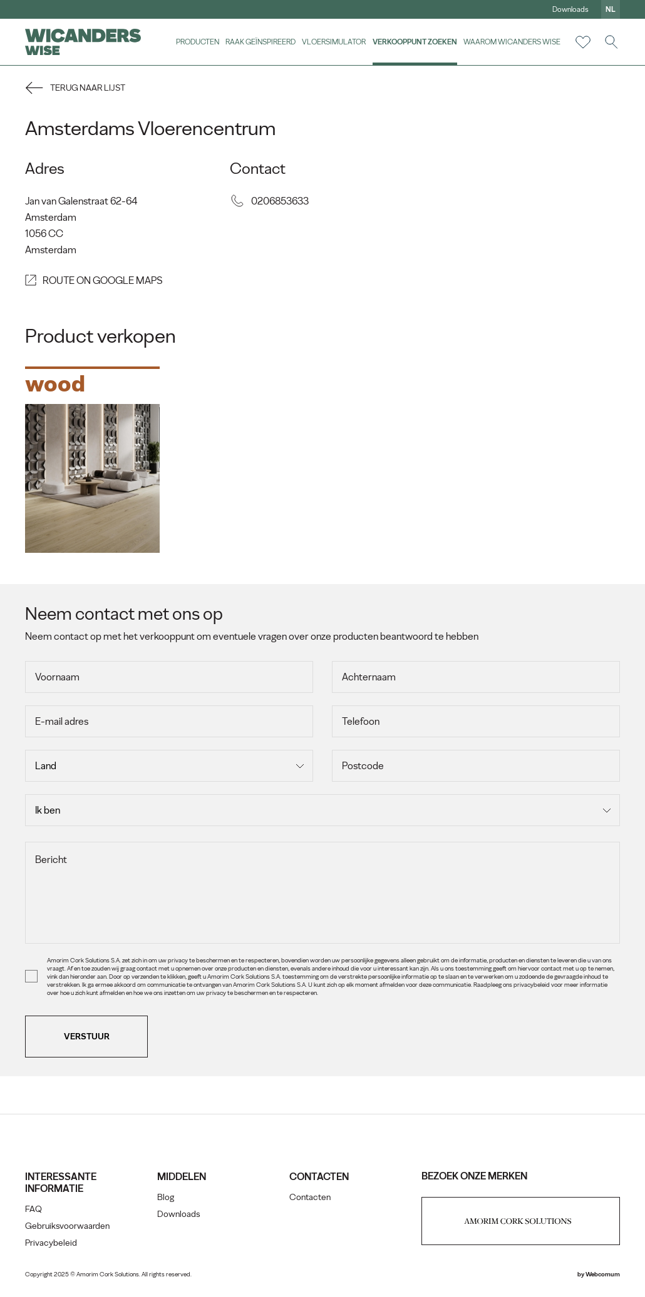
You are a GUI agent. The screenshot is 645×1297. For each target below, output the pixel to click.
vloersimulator (334, 41)
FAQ (33, 1209)
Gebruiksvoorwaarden (67, 1226)
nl (611, 9)
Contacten (310, 1197)
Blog (165, 1197)
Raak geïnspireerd (260, 41)
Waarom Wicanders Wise (511, 41)
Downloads (570, 9)
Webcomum (603, 1274)
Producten (197, 41)
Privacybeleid (51, 1243)
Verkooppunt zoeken (415, 41)
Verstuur (87, 1036)
